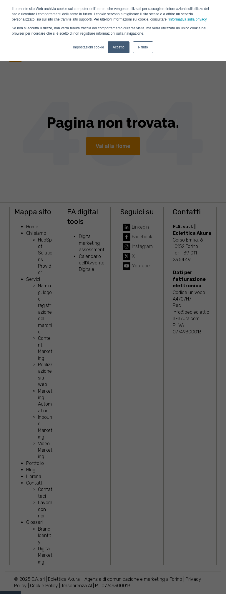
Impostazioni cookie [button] (88, 47)
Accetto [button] (118, 47)
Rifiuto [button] (143, 47)
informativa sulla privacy (188, 19)
